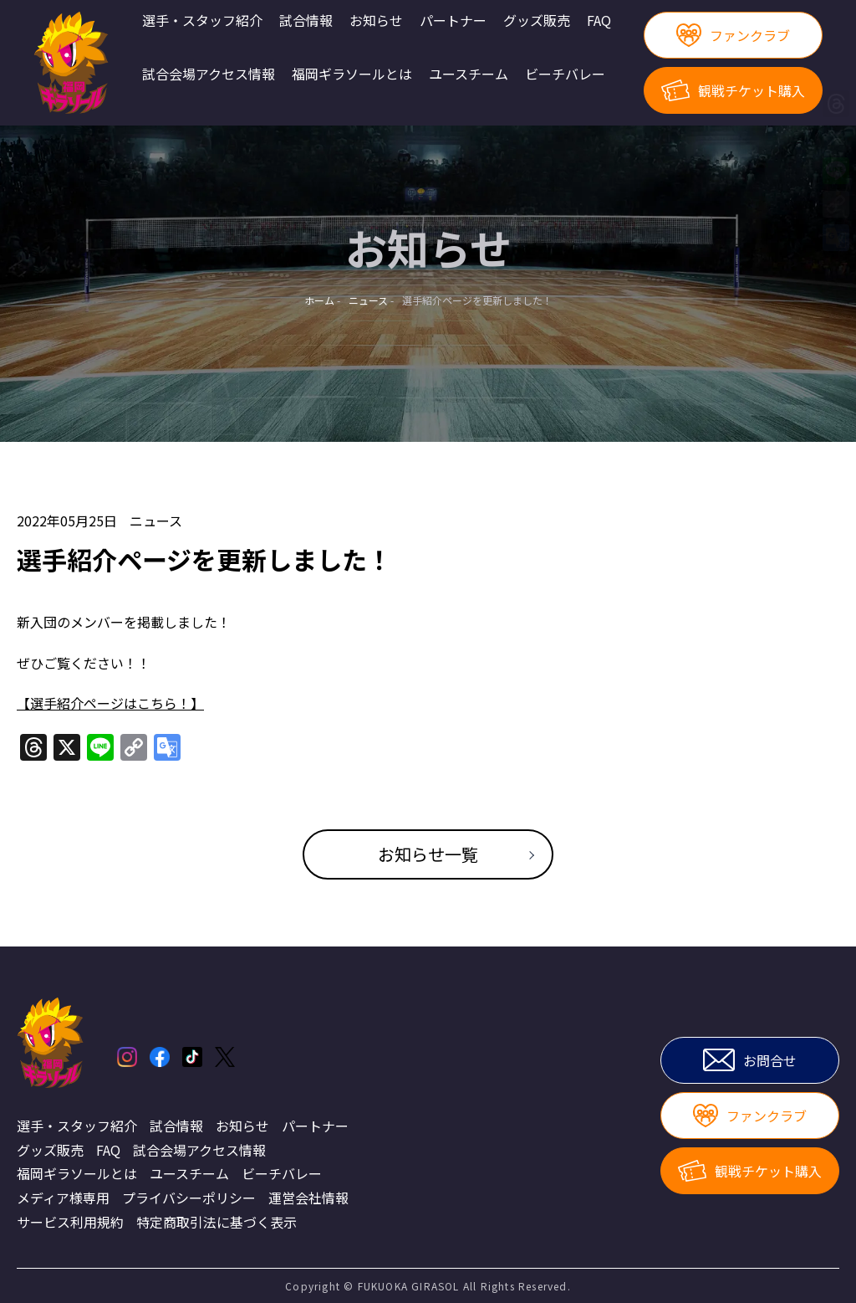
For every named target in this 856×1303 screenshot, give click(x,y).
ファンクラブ (732, 35)
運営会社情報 (308, 1198)
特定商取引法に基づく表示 (216, 1222)
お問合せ (750, 1060)
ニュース (156, 520)
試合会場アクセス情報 (208, 74)
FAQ (599, 21)
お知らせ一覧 (428, 854)
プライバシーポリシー (189, 1198)
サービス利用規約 (70, 1222)
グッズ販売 (536, 21)
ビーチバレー (565, 74)
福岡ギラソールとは (352, 74)
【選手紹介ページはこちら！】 (110, 703)
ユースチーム (468, 74)
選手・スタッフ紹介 (202, 21)
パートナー (453, 21)
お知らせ (376, 21)
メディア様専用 (63, 1198)
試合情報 (306, 21)
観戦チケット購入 (733, 90)
